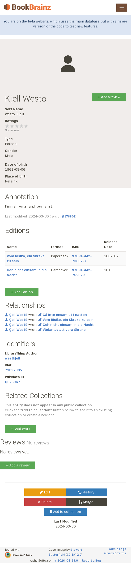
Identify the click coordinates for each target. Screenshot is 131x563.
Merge (86, 502)
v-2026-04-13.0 (66, 561)
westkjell (12, 358)
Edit (45, 492)
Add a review (108, 97)
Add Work (20, 429)
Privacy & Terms (115, 553)
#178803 (69, 216)
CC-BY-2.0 (74, 555)
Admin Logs (117, 549)
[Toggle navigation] (121, 8)
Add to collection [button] (65, 512)
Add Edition (22, 292)
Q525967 (12, 382)
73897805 (13, 370)
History (86, 492)
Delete (45, 502)
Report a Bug (91, 561)
